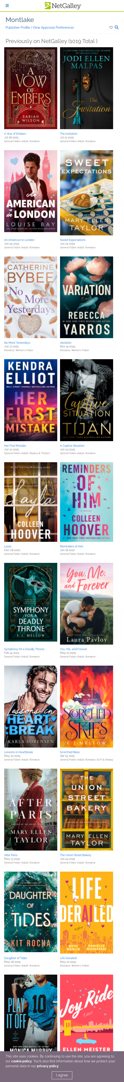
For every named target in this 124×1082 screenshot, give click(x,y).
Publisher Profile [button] (18, 27)
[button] (111, 27)
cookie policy (21, 1061)
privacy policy (48, 1066)
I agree (62, 1075)
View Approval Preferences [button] (53, 27)
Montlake (20, 20)
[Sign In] (7, 6)
